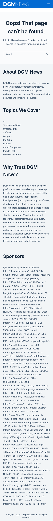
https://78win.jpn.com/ (15, 437)
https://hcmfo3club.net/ (36, 356)
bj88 (5, 267)
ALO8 (19, 459)
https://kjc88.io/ (20, 407)
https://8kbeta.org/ (33, 430)
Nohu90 (8, 433)
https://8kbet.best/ (12, 430)
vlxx (22, 275)
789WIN (7, 400)
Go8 (30, 481)
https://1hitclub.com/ (14, 322)
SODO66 (33, 319)
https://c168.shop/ (12, 334)
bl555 (34, 411)
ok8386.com (19, 481)
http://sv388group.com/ (35, 363)
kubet (14, 426)
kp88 (5, 459)
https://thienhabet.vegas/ (16, 271)
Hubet (23, 289)
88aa (5, 393)
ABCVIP (7, 289)
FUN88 (6, 463)
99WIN (15, 286)
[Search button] (47, 54)
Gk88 (33, 293)
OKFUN (34, 371)
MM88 (37, 315)
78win (47, 433)
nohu (11, 315)
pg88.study (8, 356)
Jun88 (37, 481)
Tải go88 (34, 345)
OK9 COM (24, 382)
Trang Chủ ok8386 (21, 489)
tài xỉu (22, 337)
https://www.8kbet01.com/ (16, 415)
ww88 (39, 289)
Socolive (25, 411)
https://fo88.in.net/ (12, 396)
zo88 (21, 419)
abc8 (36, 337)
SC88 (12, 393)
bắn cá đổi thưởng (12, 300)
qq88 (17, 341)
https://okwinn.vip (12, 308)
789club (33, 496)
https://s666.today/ (23, 433)
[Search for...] (23, 54)
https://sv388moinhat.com (25, 304)
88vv (47, 293)
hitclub (16, 278)
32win (31, 289)
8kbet (40, 286)
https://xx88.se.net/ (13, 348)
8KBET (15, 275)
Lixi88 (44, 448)
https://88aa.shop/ (33, 326)
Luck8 (6, 500)
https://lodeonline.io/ (34, 396)
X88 (42, 359)
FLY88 (16, 474)
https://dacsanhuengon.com (17, 470)
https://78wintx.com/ (38, 422)
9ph (32, 374)
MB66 (28, 485)
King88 (7, 278)
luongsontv (37, 415)
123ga (6, 419)
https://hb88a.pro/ (12, 378)
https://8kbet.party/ (28, 367)
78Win (24, 286)
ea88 (12, 459)
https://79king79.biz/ (37, 385)
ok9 (5, 315)
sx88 (45, 456)
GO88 (26, 330)
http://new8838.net (12, 326)
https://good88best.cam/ (16, 345)
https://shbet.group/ (13, 485)
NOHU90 (7, 311)
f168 (13, 478)
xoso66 (7, 467)
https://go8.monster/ (36, 389)
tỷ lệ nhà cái (20, 311)
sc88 (44, 419)
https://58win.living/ (13, 282)
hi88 (26, 267)
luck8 (24, 496)
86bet (26, 378)
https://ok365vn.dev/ (35, 282)
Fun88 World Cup (35, 492)
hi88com (45, 275)
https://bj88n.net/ (30, 278)
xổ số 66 (25, 400)
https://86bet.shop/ (22, 467)
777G (26, 352)
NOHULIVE (8, 363)
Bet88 (29, 275)
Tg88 (39, 437)
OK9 (27, 371)
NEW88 (25, 341)
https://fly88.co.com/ (32, 452)
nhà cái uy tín (16, 267)
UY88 (36, 404)
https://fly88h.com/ (34, 478)
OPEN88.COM (10, 382)
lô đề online (39, 485)
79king (37, 500)
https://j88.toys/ (21, 293)
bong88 (7, 293)
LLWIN (29, 404)
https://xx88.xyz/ (23, 315)
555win (7, 286)
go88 (5, 371)
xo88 (25, 300)
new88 (38, 433)
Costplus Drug (11, 297)
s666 (44, 315)
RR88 (20, 500)
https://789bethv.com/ (14, 422)
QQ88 (44, 311)
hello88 (22, 426)
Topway (43, 367)
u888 (29, 337)
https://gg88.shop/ (12, 352)
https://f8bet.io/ (32, 334)
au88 (43, 337)
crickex (25, 374)
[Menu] (48, 4)
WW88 (19, 356)
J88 (11, 341)
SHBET (38, 322)
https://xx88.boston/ (13, 404)
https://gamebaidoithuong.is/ (26, 463)
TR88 (18, 363)
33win (28, 419)
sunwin (33, 300)
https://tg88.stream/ (13, 504)
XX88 (6, 330)
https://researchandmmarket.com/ (20, 359)
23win (39, 374)
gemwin (21, 456)
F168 (19, 478)
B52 (48, 492)
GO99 (15, 319)
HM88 (16, 400)
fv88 (32, 271)
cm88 (35, 489)
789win (34, 267)
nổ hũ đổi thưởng (28, 297)
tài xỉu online (33, 311)
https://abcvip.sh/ (39, 341)
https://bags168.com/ (14, 385)
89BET (13, 367)
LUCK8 (34, 400)
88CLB (39, 271)
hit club (38, 456)
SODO (20, 371)
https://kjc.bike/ (38, 407)
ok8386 (16, 452)
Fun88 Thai (36, 352)
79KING (23, 319)
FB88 (5, 367)
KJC (5, 341)
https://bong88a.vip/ (13, 389)
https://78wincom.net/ (32, 474)
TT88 (47, 430)
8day (12, 330)
